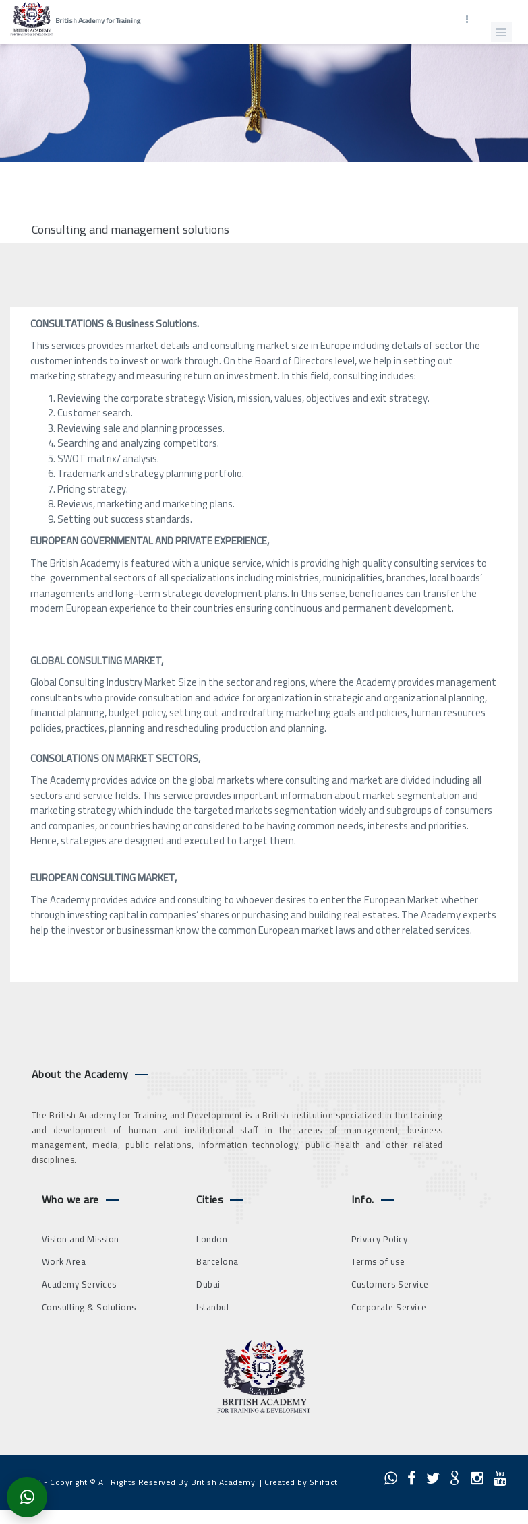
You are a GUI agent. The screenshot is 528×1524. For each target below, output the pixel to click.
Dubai (208, 1284)
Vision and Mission (80, 1239)
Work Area (64, 1261)
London (211, 1239)
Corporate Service (389, 1307)
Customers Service (390, 1284)
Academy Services (79, 1284)
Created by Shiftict (301, 1482)
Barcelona (217, 1261)
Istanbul (212, 1307)
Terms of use (378, 1261)
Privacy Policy (379, 1239)
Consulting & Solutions (89, 1307)
